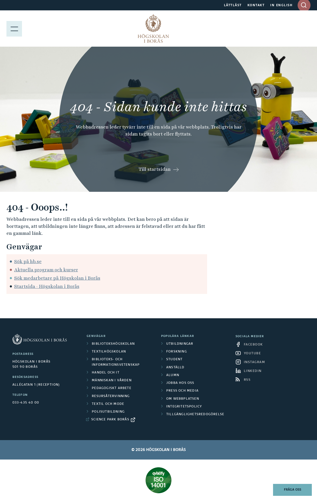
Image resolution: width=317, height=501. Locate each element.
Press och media (182, 391)
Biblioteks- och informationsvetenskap (116, 362)
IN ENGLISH (281, 5)
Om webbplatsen (182, 399)
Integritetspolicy (184, 406)
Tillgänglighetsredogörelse (195, 414)
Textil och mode (108, 404)
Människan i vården (112, 380)
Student (174, 359)
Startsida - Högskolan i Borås (46, 286)
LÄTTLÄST (233, 5)
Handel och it (105, 373)
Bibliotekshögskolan (113, 344)
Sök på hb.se (28, 261)
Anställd (175, 367)
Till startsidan (155, 169)
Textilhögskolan (109, 352)
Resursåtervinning (111, 396)
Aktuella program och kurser (46, 269)
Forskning (176, 352)
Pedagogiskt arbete (111, 388)
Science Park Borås (110, 419)
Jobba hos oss (180, 383)
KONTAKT (256, 5)
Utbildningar (179, 344)
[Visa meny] (14, 28)
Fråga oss (292, 490)
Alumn (172, 375)
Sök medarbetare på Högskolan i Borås (57, 278)
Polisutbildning (108, 412)
